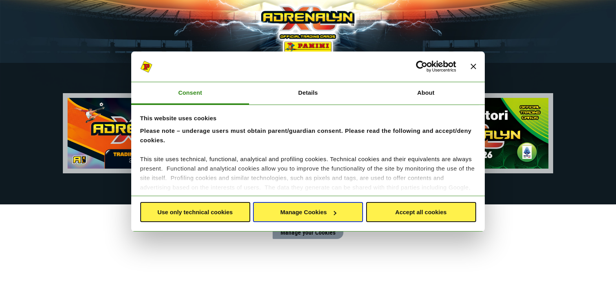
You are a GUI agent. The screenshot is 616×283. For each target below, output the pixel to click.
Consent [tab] (190, 92)
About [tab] (425, 92)
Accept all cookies (421, 212)
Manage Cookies (308, 212)
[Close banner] (473, 67)
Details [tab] (308, 92)
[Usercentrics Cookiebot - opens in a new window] (421, 67)
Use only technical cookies (195, 212)
